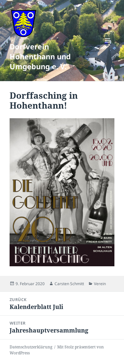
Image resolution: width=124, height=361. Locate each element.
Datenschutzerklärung (31, 347)
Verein (100, 283)
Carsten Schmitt (69, 283)
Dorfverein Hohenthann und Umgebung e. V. (40, 56)
